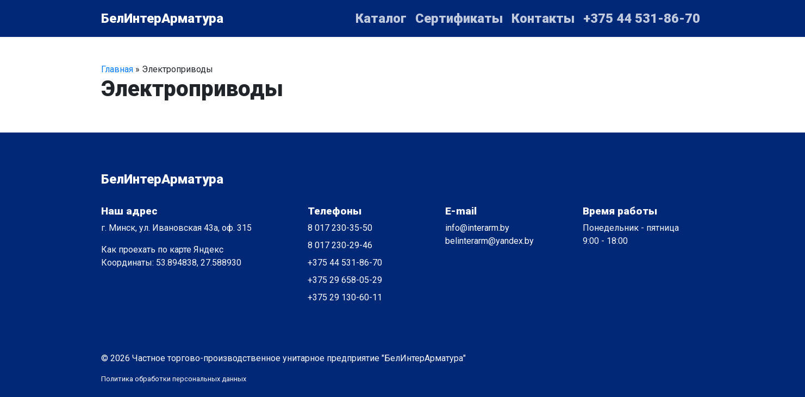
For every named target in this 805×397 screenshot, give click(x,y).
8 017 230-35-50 (340, 228)
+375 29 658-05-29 (345, 280)
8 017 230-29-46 (340, 245)
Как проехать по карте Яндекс (162, 249)
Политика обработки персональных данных (173, 379)
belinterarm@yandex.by (489, 241)
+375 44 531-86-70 (345, 262)
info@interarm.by (477, 228)
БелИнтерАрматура (162, 18)
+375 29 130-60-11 (345, 297)
